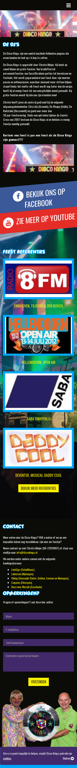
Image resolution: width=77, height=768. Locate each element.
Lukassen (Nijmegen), (22, 574)
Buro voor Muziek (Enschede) (26, 587)
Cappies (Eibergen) (21, 582)
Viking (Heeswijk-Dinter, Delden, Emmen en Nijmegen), (40, 578)
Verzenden (38, 681)
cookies (7, 758)
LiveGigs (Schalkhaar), (23, 569)
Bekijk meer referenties (38, 488)
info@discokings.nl (26, 552)
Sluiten (68, 758)
